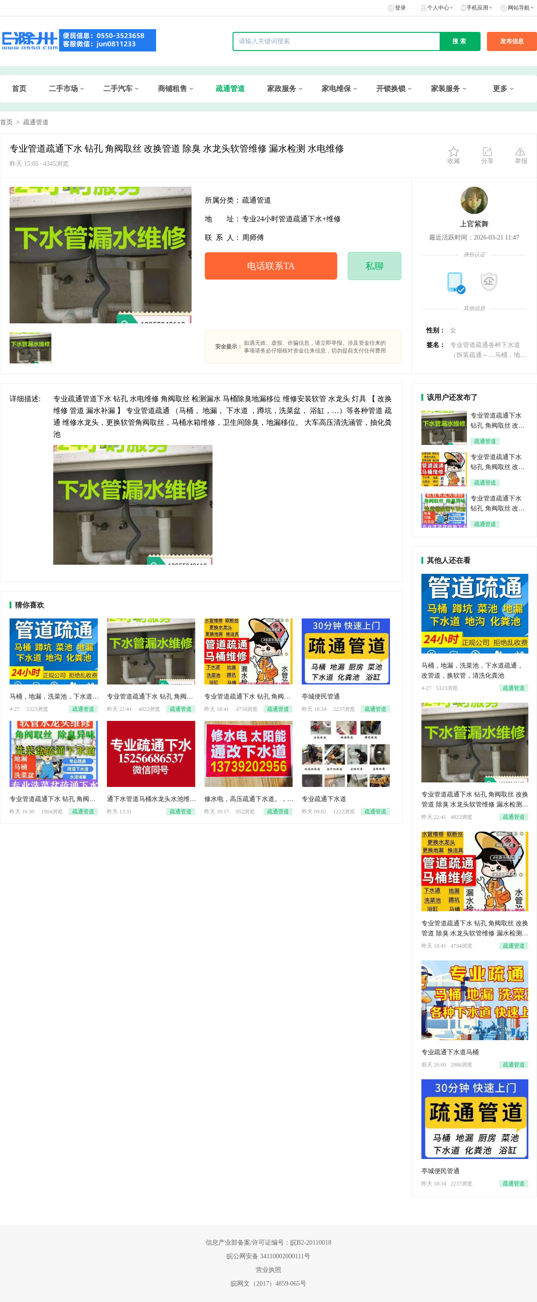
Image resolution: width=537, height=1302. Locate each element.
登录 (400, 8)
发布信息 (512, 41)
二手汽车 (117, 88)
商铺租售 (172, 88)
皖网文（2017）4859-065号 (268, 1283)
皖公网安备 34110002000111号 (268, 1256)
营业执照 (268, 1269)
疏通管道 (230, 88)
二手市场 (63, 88)
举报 (521, 155)
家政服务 (281, 88)
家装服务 (445, 88)
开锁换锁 (390, 88)
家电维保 (336, 88)
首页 (19, 88)
